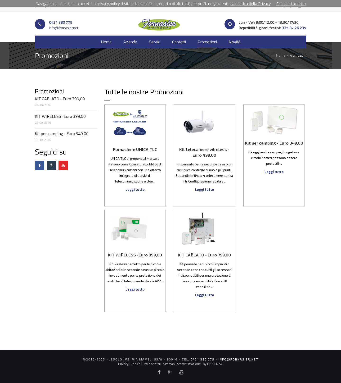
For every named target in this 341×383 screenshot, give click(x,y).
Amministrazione (189, 364)
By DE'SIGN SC (213, 364)
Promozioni (207, 42)
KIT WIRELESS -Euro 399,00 (60, 116)
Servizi (154, 42)
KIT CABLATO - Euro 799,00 (60, 99)
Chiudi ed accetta (291, 3)
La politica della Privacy (250, 3)
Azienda (130, 42)
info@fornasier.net (63, 28)
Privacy (123, 364)
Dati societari (152, 364)
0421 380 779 (60, 22)
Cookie (135, 364)
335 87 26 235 (294, 28)
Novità (234, 42)
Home (106, 42)
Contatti (179, 42)
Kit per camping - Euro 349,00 (62, 133)
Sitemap (169, 364)
